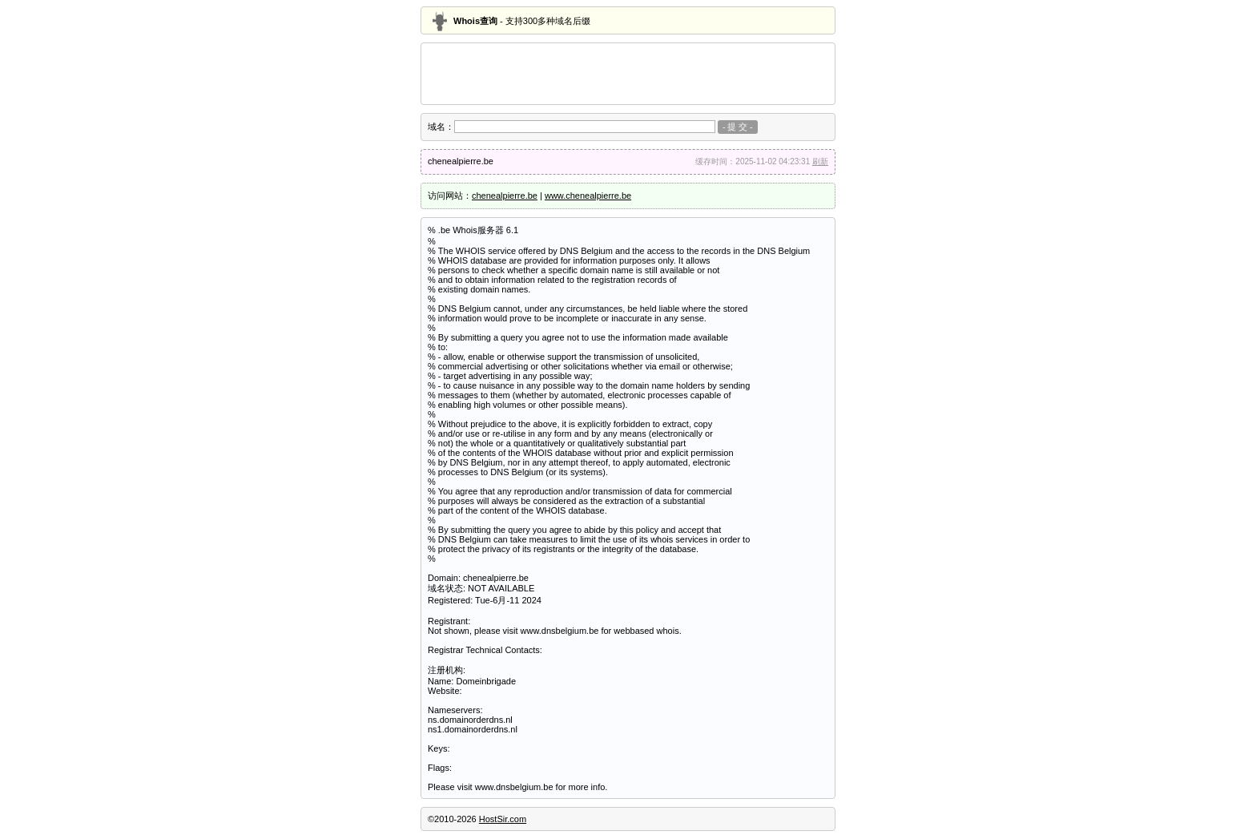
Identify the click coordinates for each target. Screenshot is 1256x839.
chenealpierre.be (504, 195)
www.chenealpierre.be (588, 195)
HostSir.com (502, 819)
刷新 (820, 161)
